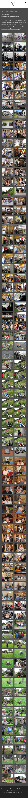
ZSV (21, 792)
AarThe (15, 792)
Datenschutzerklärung (12, 790)
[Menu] (25, 2)
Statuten (21, 790)
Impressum (4, 790)
